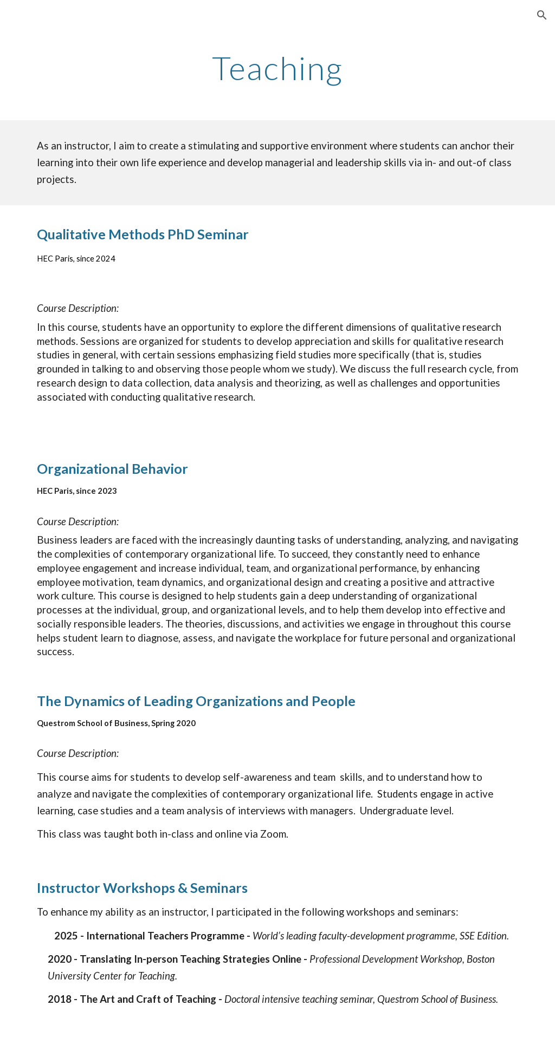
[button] (542, 15)
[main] (277, 67)
